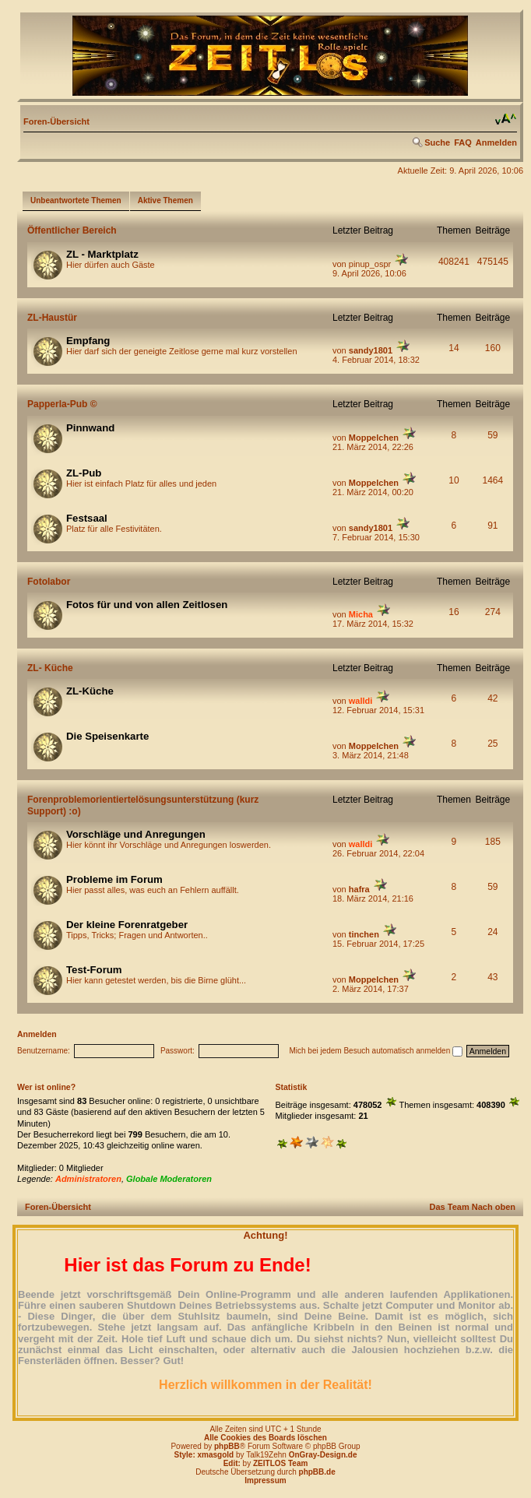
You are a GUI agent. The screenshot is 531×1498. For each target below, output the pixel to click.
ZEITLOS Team (280, 1463)
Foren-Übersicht (56, 121)
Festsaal (86, 518)
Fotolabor (48, 581)
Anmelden (496, 142)
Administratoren (88, 1178)
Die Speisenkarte (107, 736)
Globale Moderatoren (169, 1178)
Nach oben (493, 1206)
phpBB (227, 1446)
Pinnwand (90, 428)
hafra (359, 889)
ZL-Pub (83, 473)
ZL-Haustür (52, 317)
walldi (361, 700)
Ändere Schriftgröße (505, 119)
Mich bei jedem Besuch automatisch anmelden (375, 1050)
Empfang (88, 340)
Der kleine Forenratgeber (127, 924)
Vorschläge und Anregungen (136, 834)
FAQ (463, 142)
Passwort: (177, 1050)
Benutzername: (43, 1050)
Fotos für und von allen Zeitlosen (146, 604)
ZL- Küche (50, 668)
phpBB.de (317, 1472)
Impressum (265, 1480)
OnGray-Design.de (323, 1455)
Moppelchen (374, 437)
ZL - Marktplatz (102, 254)
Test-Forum (94, 970)
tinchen (364, 934)
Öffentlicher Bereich (72, 230)
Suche (437, 142)
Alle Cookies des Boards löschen (265, 1437)
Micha (361, 614)
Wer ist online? (46, 1087)
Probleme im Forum (114, 879)
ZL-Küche (90, 691)
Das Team (449, 1206)
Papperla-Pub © (62, 404)
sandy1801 (370, 350)
